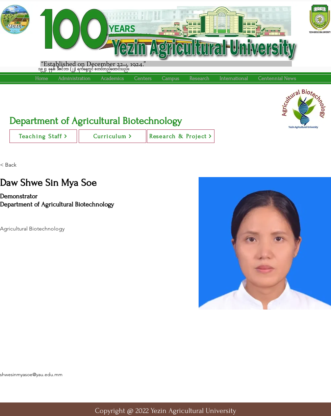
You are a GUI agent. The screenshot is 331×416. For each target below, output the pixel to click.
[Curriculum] (112, 136)
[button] (112, 78)
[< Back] (13, 165)
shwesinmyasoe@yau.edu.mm (31, 374)
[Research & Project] (180, 136)
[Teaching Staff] (43, 136)
